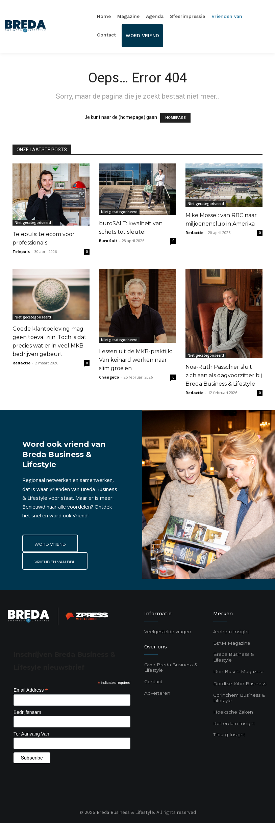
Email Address (31, 690)
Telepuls (21, 251)
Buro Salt (108, 240)
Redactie (194, 232)
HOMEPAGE (175, 117)
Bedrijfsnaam (27, 712)
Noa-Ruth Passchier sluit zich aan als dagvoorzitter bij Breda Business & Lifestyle (223, 375)
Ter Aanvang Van (31, 734)
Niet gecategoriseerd (33, 222)
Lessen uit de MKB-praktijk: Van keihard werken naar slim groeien (135, 359)
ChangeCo (109, 377)
